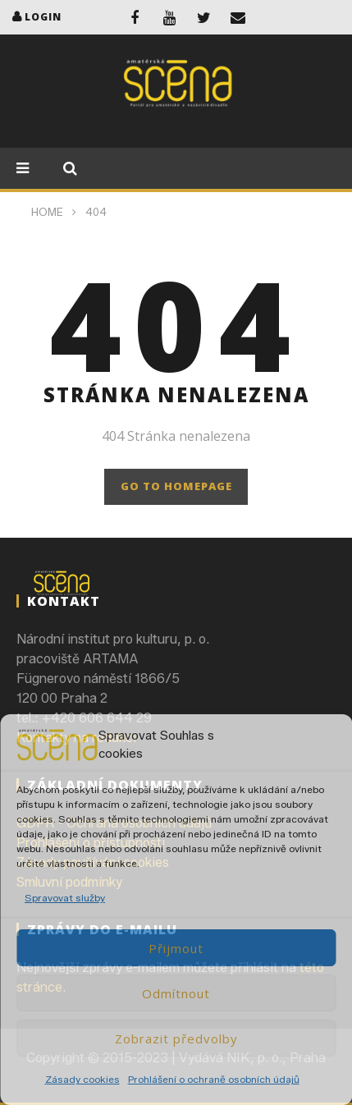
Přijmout (176, 948)
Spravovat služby (65, 898)
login (43, 17)
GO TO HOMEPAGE (176, 486)
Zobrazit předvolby (176, 1038)
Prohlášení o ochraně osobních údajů (213, 1079)
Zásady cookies (82, 1079)
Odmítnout (176, 993)
